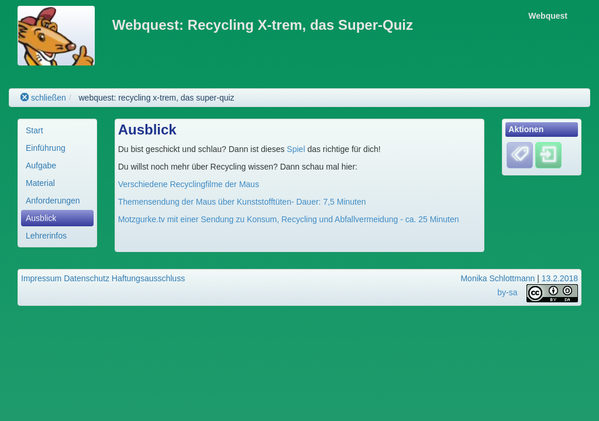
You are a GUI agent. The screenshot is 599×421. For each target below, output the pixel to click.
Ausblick (41, 218)
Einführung (46, 148)
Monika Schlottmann (497, 278)
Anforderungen (53, 200)
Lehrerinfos (46, 235)
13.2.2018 (560, 278)
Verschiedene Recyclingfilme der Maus (188, 184)
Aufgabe (41, 165)
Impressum (41, 278)
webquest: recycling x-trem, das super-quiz (156, 97)
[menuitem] (57, 130)
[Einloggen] (548, 155)
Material (40, 183)
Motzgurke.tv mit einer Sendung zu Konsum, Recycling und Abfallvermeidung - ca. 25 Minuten (288, 219)
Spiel (294, 149)
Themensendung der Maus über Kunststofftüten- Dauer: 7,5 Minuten (242, 201)
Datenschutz (86, 278)
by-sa (507, 293)
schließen (43, 97)
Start (34, 130)
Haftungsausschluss (148, 278)
